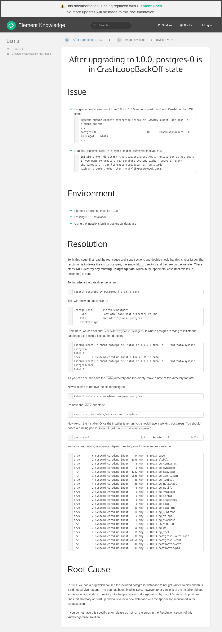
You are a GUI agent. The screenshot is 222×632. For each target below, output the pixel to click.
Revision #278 (164, 39)
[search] (111, 25)
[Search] (94, 25)
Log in (206, 25)
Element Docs (149, 6)
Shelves (165, 25)
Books (186, 25)
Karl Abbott (45, 53)
